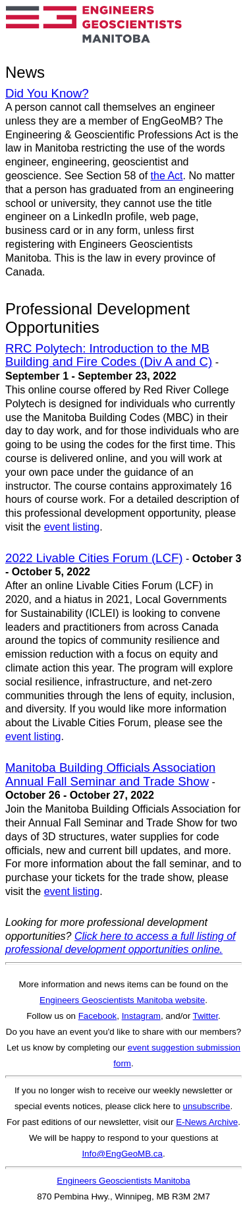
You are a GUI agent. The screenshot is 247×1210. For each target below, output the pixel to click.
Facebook (97, 1016)
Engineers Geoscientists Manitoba (123, 1181)
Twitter (206, 1016)
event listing (72, 527)
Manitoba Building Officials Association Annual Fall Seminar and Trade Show (110, 774)
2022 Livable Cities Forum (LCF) (94, 558)
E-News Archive (207, 1122)
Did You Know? (47, 93)
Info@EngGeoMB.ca (122, 1154)
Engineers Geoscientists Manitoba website (122, 1000)
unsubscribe (207, 1106)
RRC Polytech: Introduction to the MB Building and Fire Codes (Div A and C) (108, 355)
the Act (167, 175)
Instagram (141, 1016)
